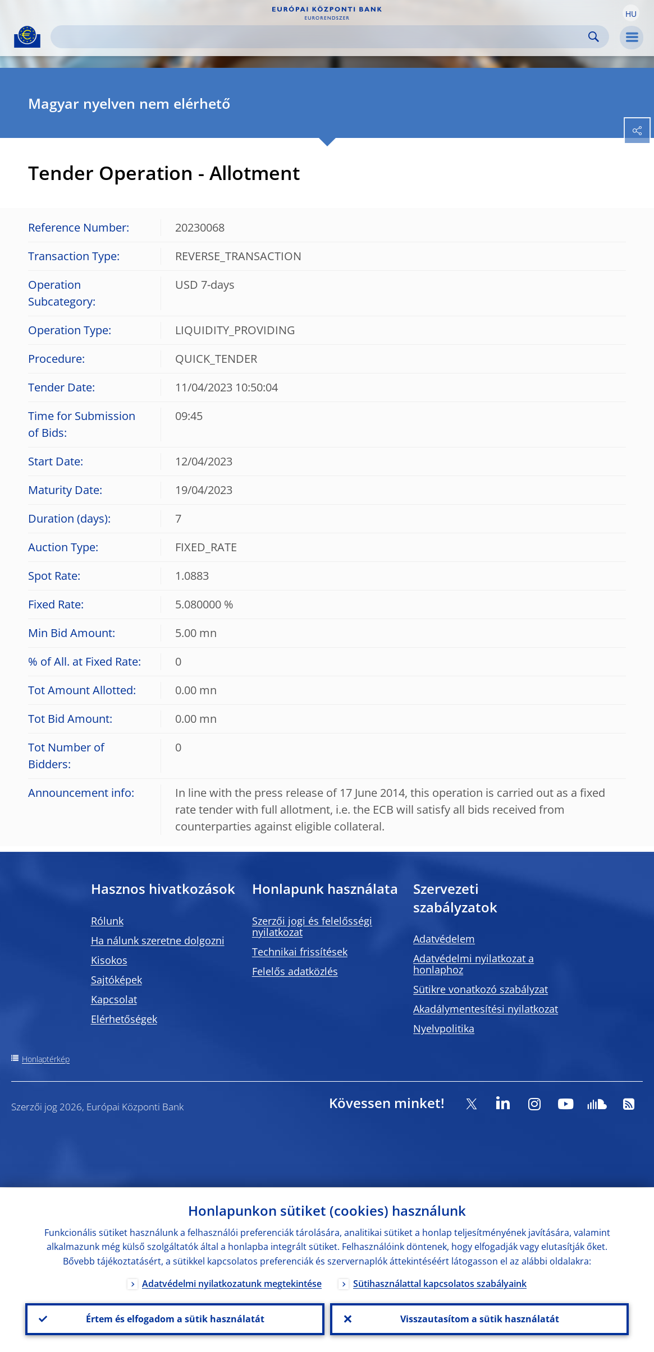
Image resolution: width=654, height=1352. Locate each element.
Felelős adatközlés (295, 971)
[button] (631, 12)
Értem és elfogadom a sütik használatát (174, 1319)
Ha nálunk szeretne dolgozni (158, 940)
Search (593, 37)
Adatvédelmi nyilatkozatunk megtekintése (232, 1283)
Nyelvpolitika (443, 1028)
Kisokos (109, 960)
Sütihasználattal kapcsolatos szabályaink (440, 1283)
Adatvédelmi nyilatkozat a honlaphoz (473, 964)
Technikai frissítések (299, 951)
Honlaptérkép (46, 1059)
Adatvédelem (444, 938)
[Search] (320, 37)
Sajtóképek (116, 979)
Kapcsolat (114, 999)
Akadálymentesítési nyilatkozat (485, 1009)
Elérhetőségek (124, 1019)
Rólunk (107, 921)
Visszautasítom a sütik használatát (479, 1319)
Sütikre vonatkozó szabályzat (480, 989)
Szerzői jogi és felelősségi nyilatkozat (312, 926)
